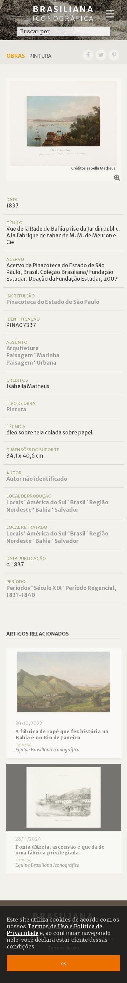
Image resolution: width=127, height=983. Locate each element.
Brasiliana (63, 13)
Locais (14, 502)
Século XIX (48, 587)
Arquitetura (22, 348)
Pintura (16, 409)
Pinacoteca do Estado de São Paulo (52, 301)
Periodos (18, 587)
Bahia (43, 509)
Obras (15, 55)
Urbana (46, 362)
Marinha (48, 355)
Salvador (66, 509)
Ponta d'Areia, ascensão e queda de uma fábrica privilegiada (60, 850)
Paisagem (19, 355)
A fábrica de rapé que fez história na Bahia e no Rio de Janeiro (61, 735)
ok (63, 963)
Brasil (78, 502)
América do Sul (47, 502)
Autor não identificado (36, 478)
